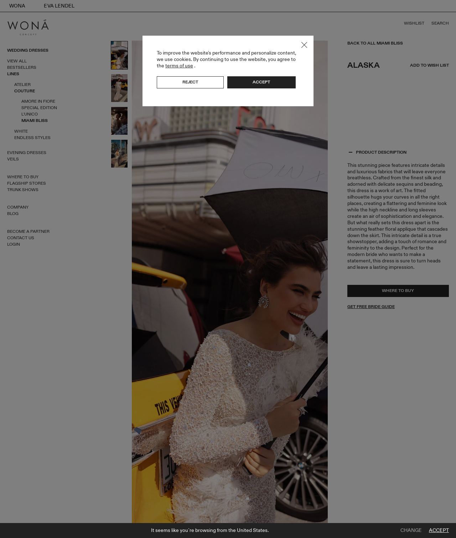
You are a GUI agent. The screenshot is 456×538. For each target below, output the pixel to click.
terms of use (179, 65)
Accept (439, 530)
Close (304, 45)
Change (411, 530)
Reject (190, 82)
